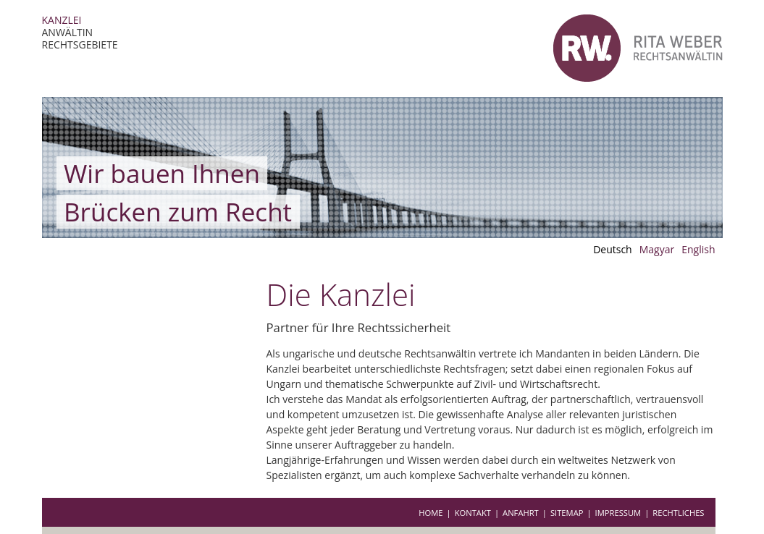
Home (430, 512)
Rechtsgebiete (80, 44)
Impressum (618, 512)
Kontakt (473, 512)
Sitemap (567, 512)
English (698, 249)
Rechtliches (678, 512)
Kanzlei (62, 20)
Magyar (657, 249)
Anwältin (67, 32)
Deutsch (612, 249)
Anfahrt (521, 512)
